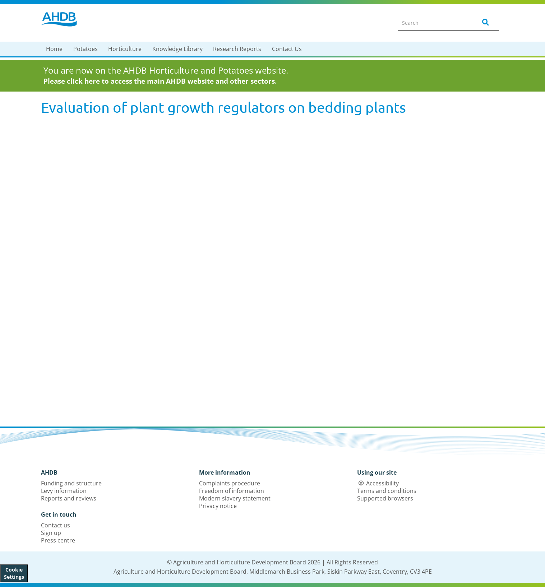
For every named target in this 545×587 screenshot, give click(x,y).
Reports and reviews (68, 498)
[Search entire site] (433, 23)
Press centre (58, 540)
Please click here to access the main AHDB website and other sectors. (160, 81)
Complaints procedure (229, 483)
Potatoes (85, 49)
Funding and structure (71, 483)
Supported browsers (385, 498)
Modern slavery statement (235, 498)
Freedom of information (231, 491)
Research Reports (237, 49)
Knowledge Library (177, 49)
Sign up (51, 533)
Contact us (55, 525)
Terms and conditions (386, 491)
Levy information (64, 491)
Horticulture (125, 49)
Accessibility (382, 483)
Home (54, 49)
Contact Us (287, 49)
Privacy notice (218, 506)
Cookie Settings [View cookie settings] (14, 573)
